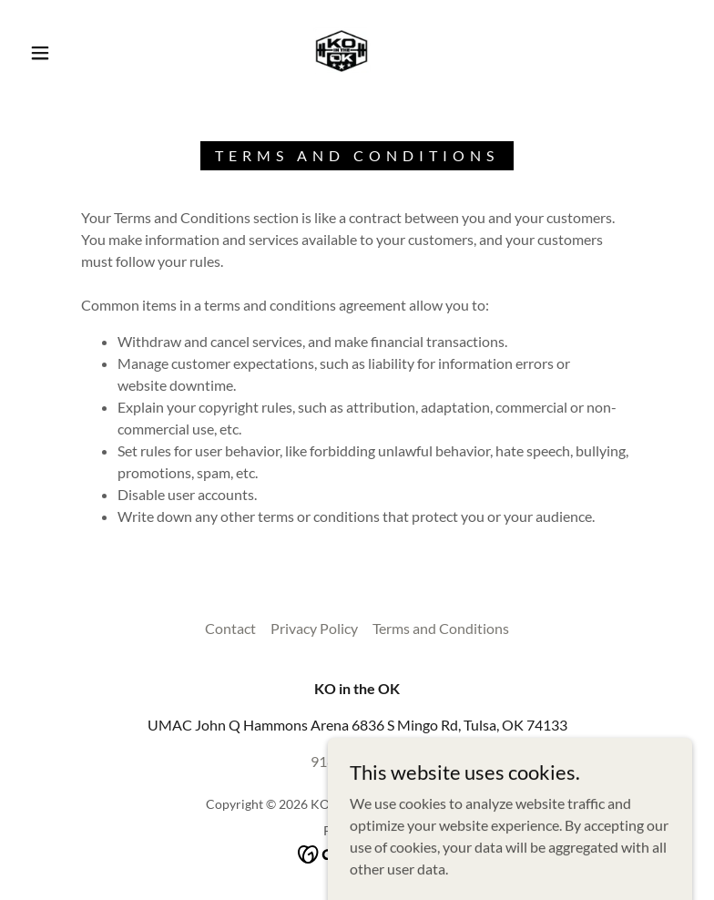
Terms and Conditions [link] (440, 628)
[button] (40, 53)
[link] (341, 51)
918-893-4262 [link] (357, 761)
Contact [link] (230, 628)
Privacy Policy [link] (314, 628)
